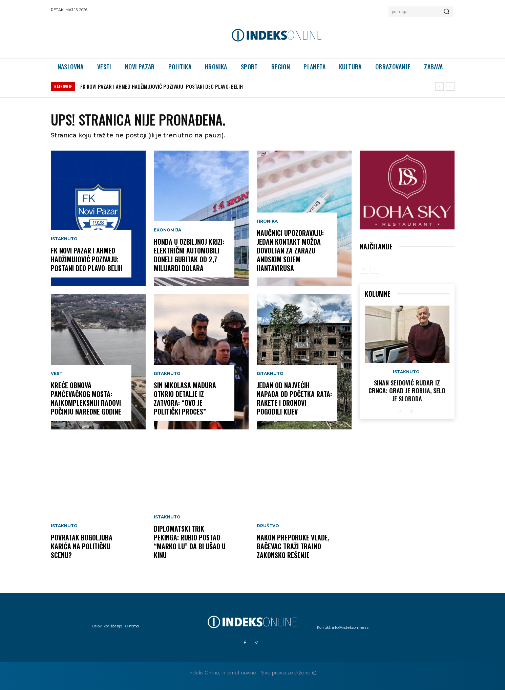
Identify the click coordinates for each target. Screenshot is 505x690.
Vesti (57, 374)
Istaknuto (64, 239)
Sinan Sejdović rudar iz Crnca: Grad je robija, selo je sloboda (407, 390)
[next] (450, 86)
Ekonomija (167, 230)
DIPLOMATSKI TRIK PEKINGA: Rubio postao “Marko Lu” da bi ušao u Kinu (190, 542)
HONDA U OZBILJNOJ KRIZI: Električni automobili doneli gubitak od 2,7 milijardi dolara (189, 255)
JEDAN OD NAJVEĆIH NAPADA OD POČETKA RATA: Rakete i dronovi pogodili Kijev (294, 398)
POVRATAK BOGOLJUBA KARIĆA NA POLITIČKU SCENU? (81, 546)
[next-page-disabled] (375, 269)
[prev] (439, 86)
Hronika (267, 221)
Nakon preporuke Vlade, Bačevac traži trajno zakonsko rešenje (293, 546)
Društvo (268, 526)
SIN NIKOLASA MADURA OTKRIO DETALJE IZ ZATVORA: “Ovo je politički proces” (185, 398)
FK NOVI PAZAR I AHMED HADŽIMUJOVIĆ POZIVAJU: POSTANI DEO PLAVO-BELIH (161, 86)
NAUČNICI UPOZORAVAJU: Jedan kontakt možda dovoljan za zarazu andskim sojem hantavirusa (290, 250)
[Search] (446, 11)
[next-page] (411, 411)
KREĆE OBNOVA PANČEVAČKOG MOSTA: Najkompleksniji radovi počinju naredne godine (86, 398)
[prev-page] (364, 269)
